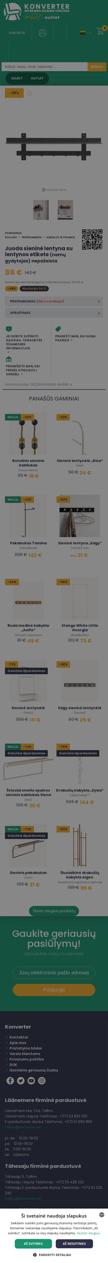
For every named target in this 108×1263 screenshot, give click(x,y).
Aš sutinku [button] (33, 1244)
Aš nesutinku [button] (74, 1244)
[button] (54, 1254)
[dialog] (54, 631)
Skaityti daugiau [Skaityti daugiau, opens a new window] (88, 1233)
